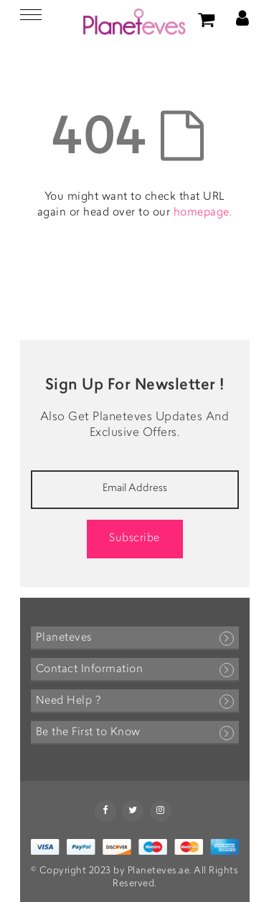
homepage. (203, 213)
